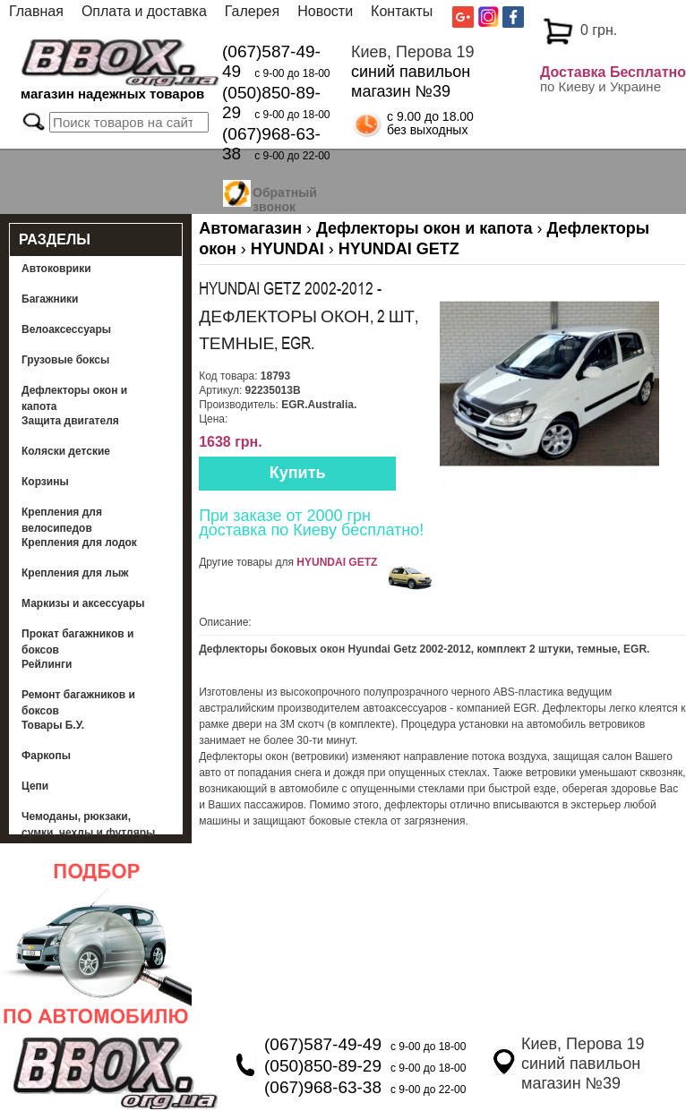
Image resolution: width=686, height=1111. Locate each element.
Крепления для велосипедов (61, 520)
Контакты (402, 11)
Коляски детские (65, 451)
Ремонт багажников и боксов (78, 702)
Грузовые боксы (65, 360)
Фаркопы (46, 755)
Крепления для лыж (75, 573)
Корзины (45, 481)
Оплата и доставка (144, 11)
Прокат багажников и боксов (77, 642)
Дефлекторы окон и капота (74, 398)
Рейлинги (46, 664)
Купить (298, 473)
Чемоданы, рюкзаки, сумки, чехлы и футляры (88, 824)
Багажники (50, 299)
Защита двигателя (70, 420)
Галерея (252, 11)
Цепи (34, 786)
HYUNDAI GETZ (336, 562)
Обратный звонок (285, 197)
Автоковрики (56, 268)
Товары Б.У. (52, 725)
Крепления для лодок (79, 542)
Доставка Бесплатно (613, 72)
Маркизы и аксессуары (83, 603)
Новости (325, 11)
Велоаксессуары (66, 329)
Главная (36, 11)
